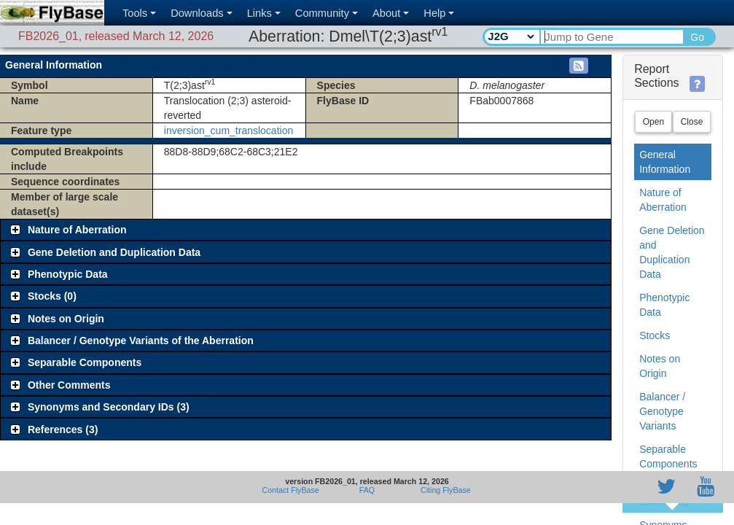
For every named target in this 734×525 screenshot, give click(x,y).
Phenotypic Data (664, 305)
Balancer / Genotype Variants (662, 411)
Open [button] (653, 122)
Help (438, 13)
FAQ (367, 490)
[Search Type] (510, 36)
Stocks (654, 335)
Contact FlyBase (290, 490)
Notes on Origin (659, 366)
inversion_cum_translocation (228, 130)
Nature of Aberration (663, 200)
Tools (139, 13)
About (390, 13)
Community (326, 13)
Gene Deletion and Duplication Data (672, 252)
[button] (578, 66)
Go (697, 37)
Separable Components (668, 456)
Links (264, 13)
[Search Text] (611, 37)
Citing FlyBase (443, 490)
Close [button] (692, 122)
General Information (664, 162)
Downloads (202, 13)
